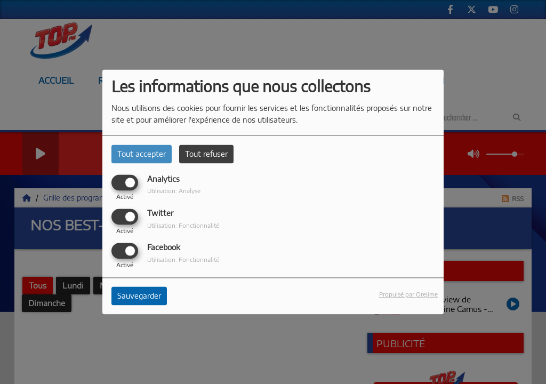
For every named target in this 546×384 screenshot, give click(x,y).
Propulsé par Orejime (408, 294)
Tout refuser (206, 153)
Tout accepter (141, 153)
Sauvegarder (139, 296)
